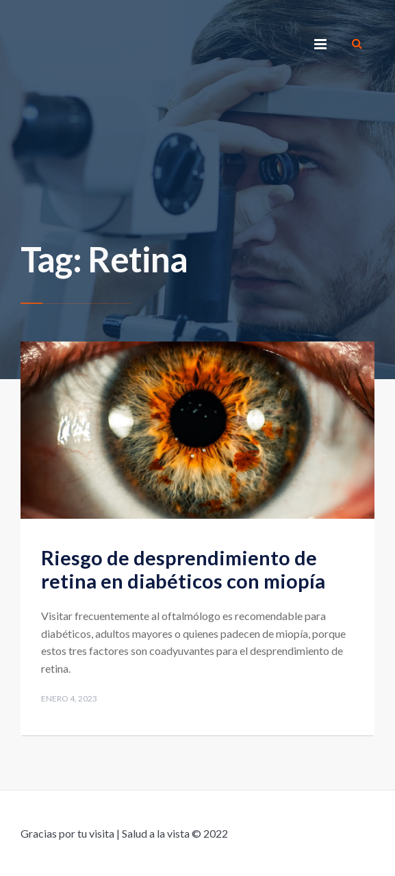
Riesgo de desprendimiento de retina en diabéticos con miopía (183, 569)
